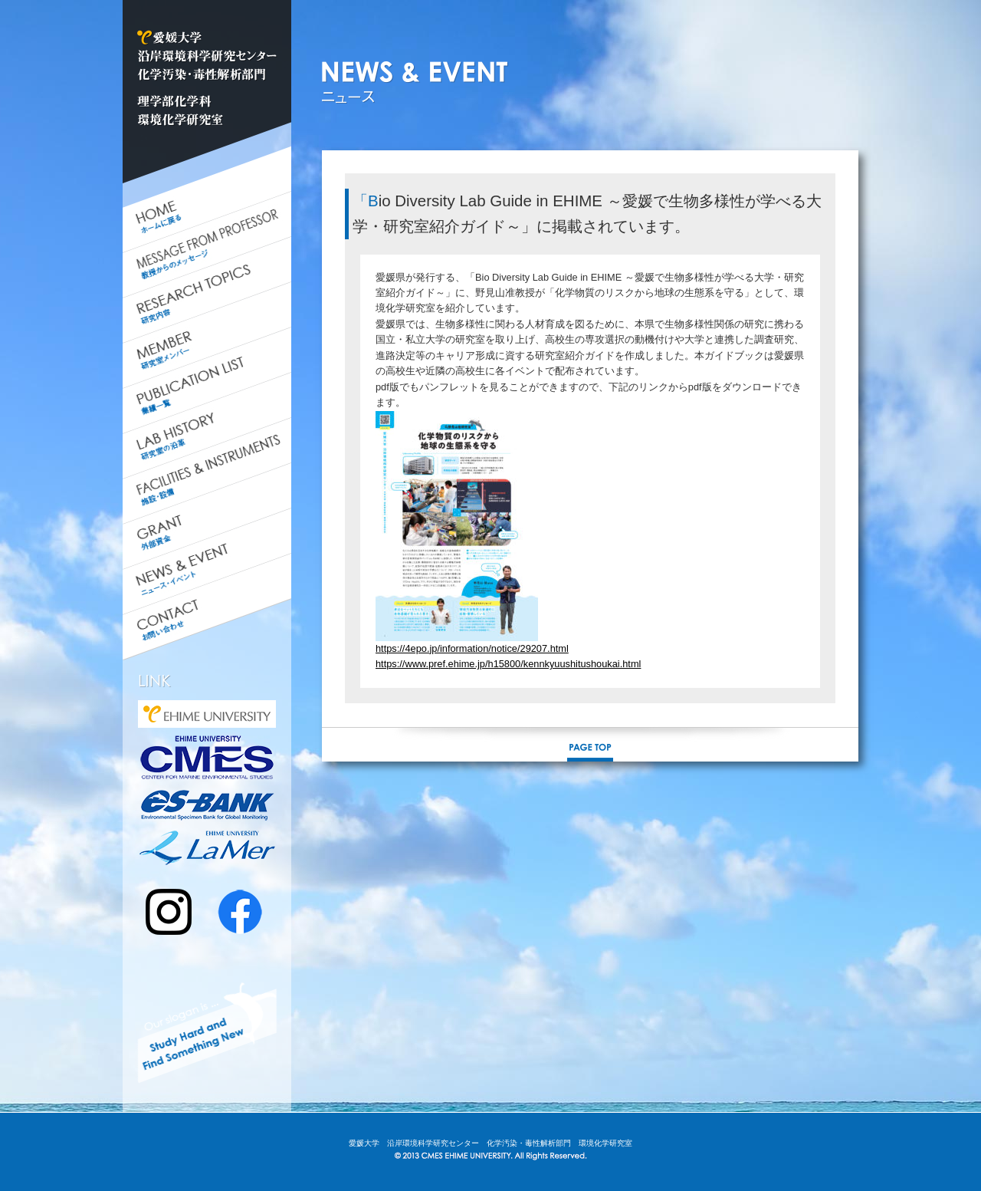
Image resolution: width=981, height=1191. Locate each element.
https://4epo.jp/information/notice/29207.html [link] (472, 648)
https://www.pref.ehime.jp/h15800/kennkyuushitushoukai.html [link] (508, 664)
